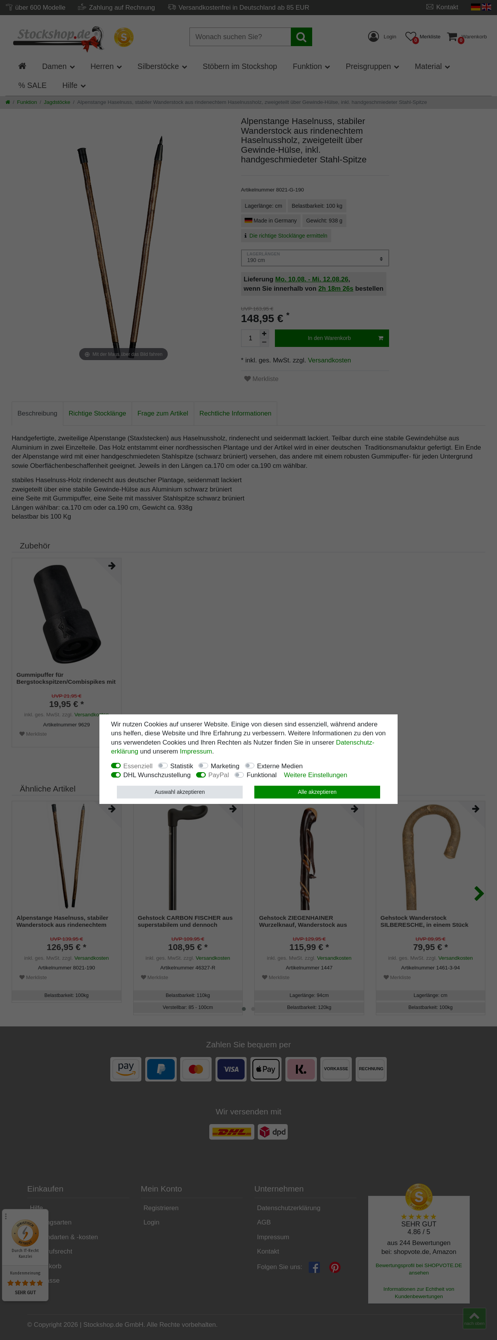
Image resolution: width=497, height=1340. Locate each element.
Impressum (196, 751)
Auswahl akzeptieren (180, 792)
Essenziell (138, 766)
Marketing (225, 766)
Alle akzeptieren (317, 792)
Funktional (261, 775)
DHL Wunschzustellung (157, 775)
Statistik (181, 766)
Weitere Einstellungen (315, 775)
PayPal (219, 775)
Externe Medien (280, 766)
